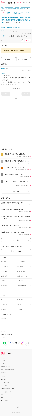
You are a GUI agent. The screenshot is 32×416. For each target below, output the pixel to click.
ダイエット (4, 281)
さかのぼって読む (23, 59)
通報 (2, 40)
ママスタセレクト (5, 394)
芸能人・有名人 (21, 266)
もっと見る (16, 191)
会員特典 (3, 363)
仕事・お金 (20, 281)
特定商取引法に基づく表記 (7, 388)
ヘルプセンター (5, 360)
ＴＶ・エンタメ (5, 266)
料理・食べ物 (21, 271)
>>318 (3, 73)
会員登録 (19, 2)
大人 (2, 290)
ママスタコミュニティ (6, 397)
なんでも (3, 261)
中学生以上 (4, 309)
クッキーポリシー (5, 385)
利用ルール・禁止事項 (6, 334)
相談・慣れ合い (21, 285)
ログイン (25, 2)
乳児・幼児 (4, 304)
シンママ (19, 309)
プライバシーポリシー (6, 382)
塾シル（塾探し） (5, 400)
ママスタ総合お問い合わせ (7, 369)
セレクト (3, 318)
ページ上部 (16, 407)
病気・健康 (4, 276)
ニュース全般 (21, 261)
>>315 (3, 36)
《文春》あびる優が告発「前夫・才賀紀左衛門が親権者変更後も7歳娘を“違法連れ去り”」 (16, 20)
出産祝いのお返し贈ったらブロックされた (17, 13)
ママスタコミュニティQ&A (7, 337)
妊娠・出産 (20, 299)
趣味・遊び (4, 285)
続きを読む (8, 59)
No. (3, 31)
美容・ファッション (22, 276)
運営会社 (3, 372)
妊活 (2, 299)
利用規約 (3, 379)
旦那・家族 (4, 271)
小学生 (19, 304)
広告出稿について (5, 366)
